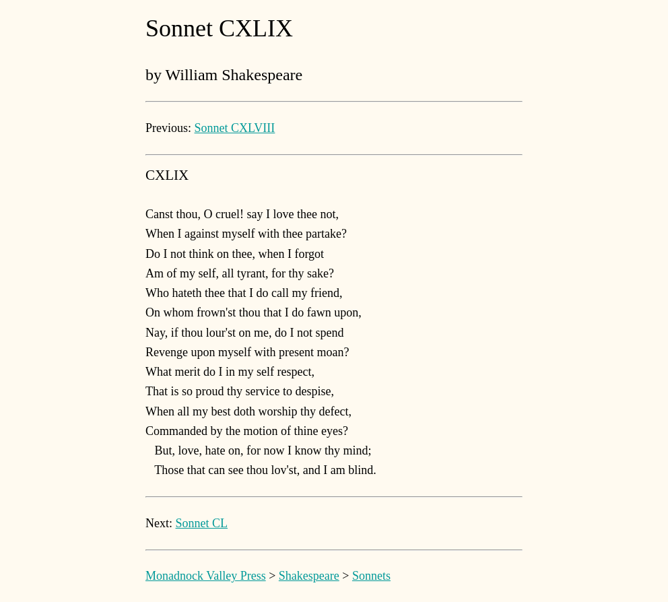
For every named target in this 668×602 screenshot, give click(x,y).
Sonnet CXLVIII (235, 128)
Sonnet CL (202, 523)
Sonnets (371, 575)
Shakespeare (309, 575)
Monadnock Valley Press (205, 575)
